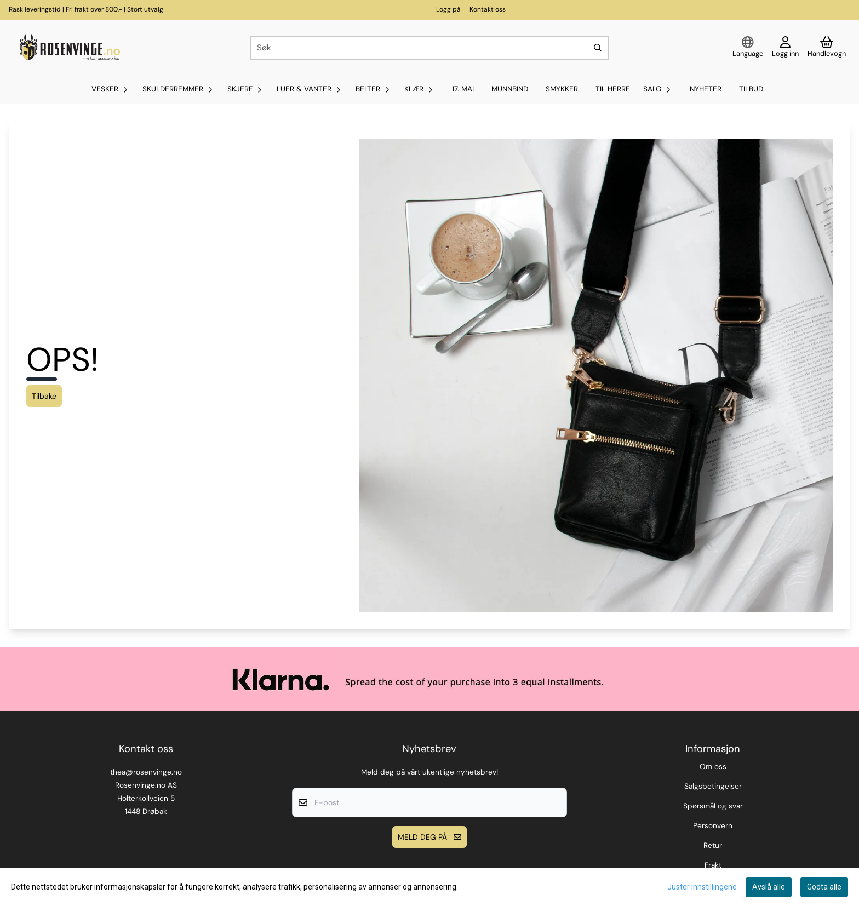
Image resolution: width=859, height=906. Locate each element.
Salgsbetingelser (713, 786)
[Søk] (429, 48)
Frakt (713, 865)
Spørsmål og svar (713, 806)
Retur (712, 845)
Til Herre (612, 89)
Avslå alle (768, 886)
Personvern (712, 825)
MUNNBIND (509, 89)
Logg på (448, 9)
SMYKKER (562, 89)
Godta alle (824, 886)
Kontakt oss (487, 9)
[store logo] (68, 47)
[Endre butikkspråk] (748, 48)
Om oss (713, 766)
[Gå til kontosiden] (785, 48)
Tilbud (751, 89)
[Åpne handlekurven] (826, 48)
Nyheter (705, 89)
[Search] (598, 48)
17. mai (463, 89)
